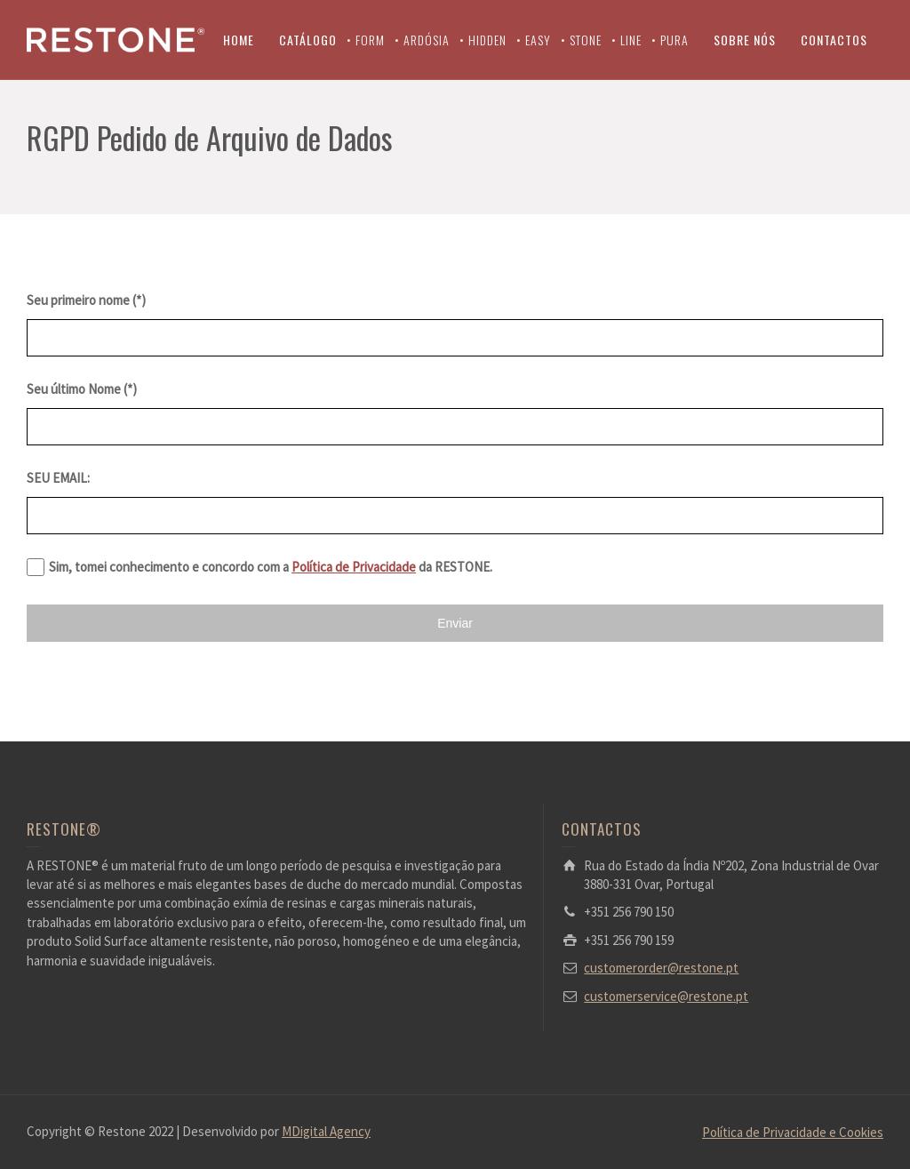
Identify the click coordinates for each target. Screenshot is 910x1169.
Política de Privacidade (353, 566)
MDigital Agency (326, 1131)
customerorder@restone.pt (661, 967)
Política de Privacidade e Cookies (792, 1132)
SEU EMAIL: (58, 477)
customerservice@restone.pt (666, 996)
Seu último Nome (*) (82, 388)
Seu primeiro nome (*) (86, 300)
